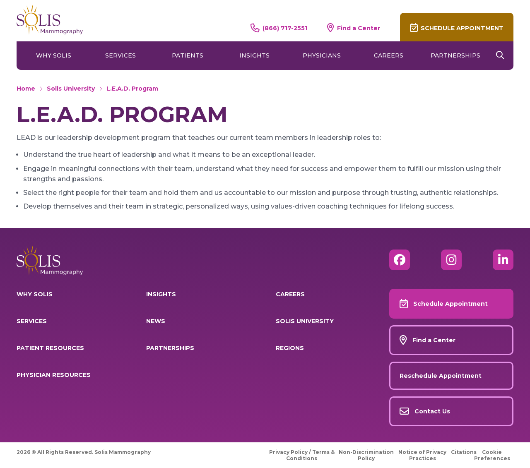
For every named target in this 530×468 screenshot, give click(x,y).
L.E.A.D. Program (132, 88)
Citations (464, 452)
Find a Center (358, 27)
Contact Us (432, 411)
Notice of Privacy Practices (422, 455)
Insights (254, 55)
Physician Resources (54, 375)
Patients (187, 55)
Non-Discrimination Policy (366, 455)
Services (120, 55)
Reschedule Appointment (441, 375)
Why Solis (53, 55)
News (155, 321)
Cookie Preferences (492, 455)
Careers (388, 55)
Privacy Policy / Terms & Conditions (302, 455)
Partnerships (455, 55)
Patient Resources (50, 348)
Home (26, 88)
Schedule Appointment (462, 28)
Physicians (322, 55)
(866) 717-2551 (285, 27)
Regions (290, 348)
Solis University (71, 88)
